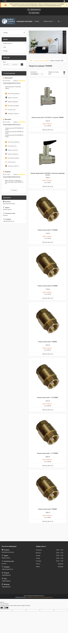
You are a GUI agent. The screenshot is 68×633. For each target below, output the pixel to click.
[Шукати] (24, 33)
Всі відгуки (14, 190)
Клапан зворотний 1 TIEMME (47, 342)
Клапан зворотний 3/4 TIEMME (48, 286)
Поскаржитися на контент (33, 597)
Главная (36, 21)
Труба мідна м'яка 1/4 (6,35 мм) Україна (13, 87)
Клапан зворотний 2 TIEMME (47, 509)
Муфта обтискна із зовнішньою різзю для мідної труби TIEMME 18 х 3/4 (14, 182)
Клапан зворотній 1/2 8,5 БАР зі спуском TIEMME (48, 117)
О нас (4, 47)
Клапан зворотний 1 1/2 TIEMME (47, 453)
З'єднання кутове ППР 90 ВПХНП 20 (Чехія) (14, 128)
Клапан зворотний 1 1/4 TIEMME (47, 397)
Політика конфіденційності (46, 597)
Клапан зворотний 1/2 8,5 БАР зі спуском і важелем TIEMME (48, 174)
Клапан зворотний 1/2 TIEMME (48, 230)
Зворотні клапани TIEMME (42, 60)
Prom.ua (42, 595)
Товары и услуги (48, 21)
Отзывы (5, 51)
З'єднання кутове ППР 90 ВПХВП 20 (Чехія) (14, 132)
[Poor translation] (6, 607)
